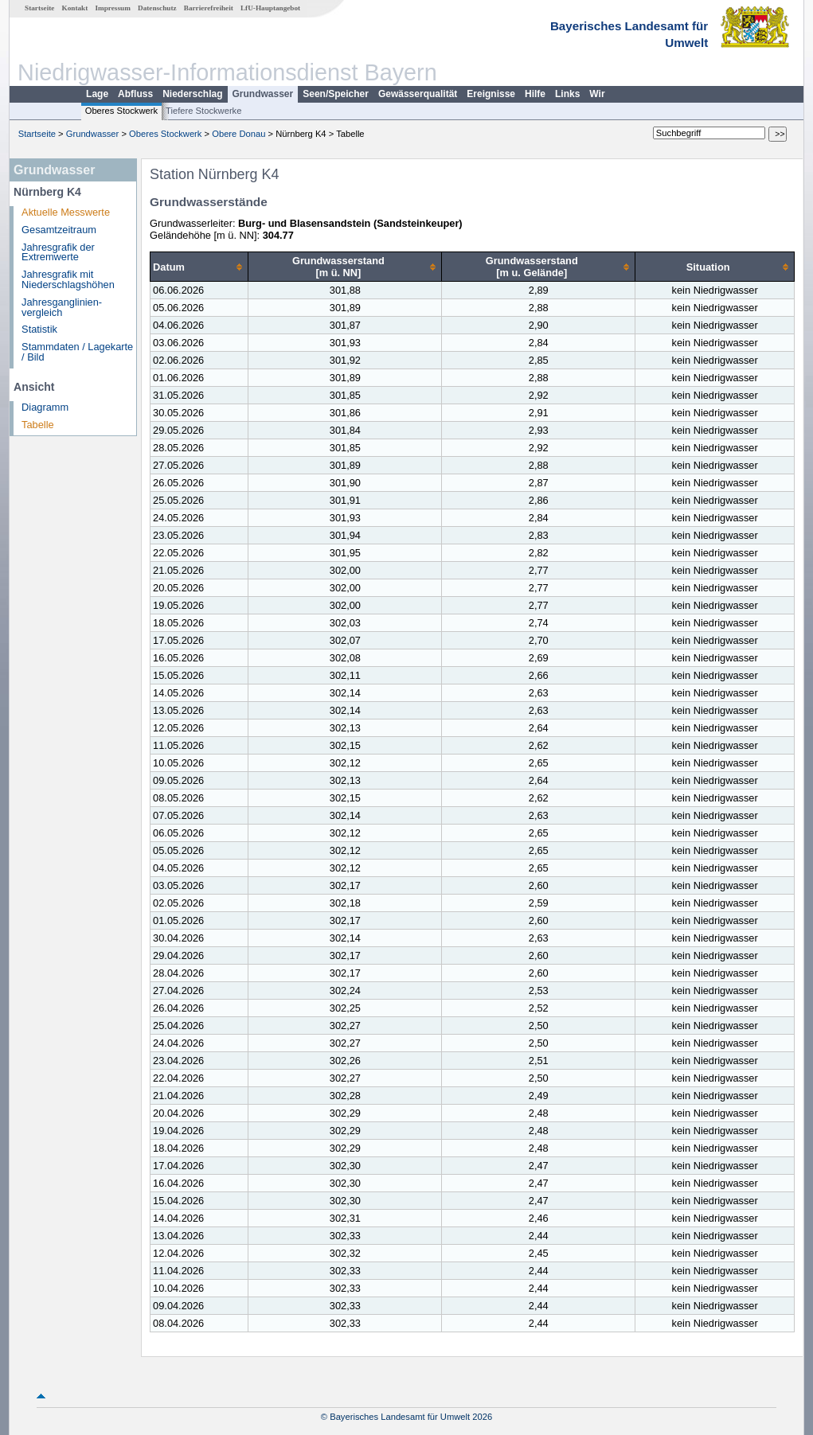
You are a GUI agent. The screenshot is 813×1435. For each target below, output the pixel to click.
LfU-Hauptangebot (270, 8)
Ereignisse (491, 93)
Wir (596, 93)
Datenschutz (157, 8)
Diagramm (44, 407)
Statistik (39, 329)
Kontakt (75, 8)
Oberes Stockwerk (121, 110)
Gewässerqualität (417, 93)
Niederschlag (192, 93)
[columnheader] (199, 267)
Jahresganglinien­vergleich (61, 307)
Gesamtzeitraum (58, 230)
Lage (97, 93)
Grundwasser (263, 93)
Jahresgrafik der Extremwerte (58, 252)
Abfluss (135, 93)
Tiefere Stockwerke (203, 110)
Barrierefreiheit (208, 8)
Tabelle (37, 425)
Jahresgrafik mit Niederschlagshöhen (68, 279)
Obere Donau (238, 133)
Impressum (113, 8)
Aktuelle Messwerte (65, 212)
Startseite (39, 8)
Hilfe (535, 93)
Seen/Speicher (336, 93)
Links (567, 93)
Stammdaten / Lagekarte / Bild (77, 352)
